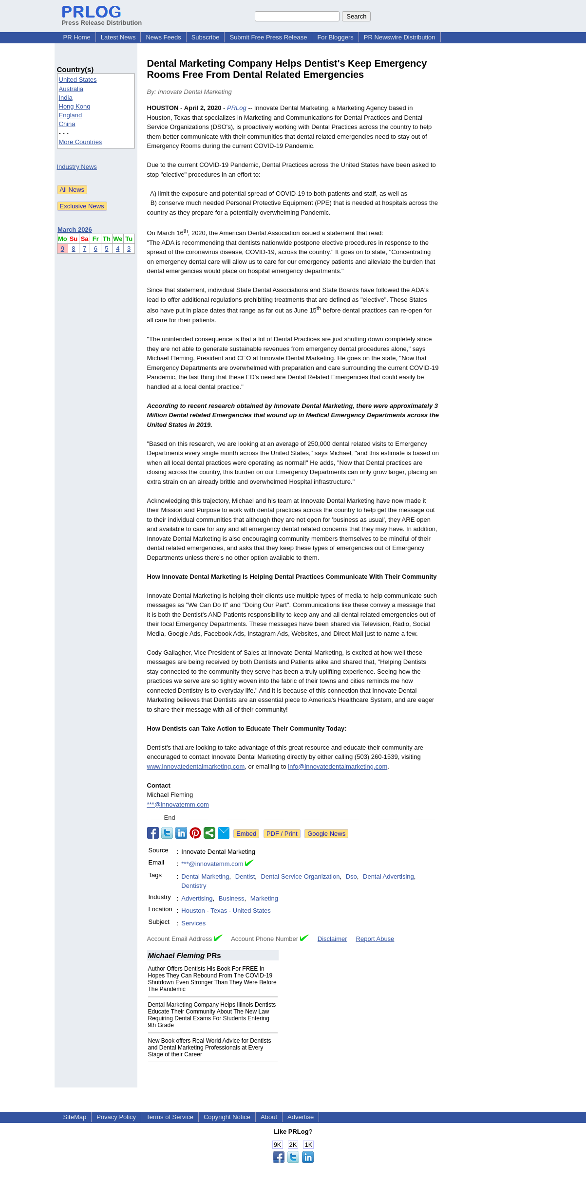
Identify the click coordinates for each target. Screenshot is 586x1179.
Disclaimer (332, 938)
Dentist (245, 876)
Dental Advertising (388, 876)
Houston (193, 910)
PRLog (236, 107)
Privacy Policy (116, 1117)
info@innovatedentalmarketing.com (337, 766)
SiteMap (75, 1117)
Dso (351, 876)
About (269, 1117)
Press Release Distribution (102, 19)
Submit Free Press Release (268, 37)
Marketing (264, 898)
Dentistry (193, 885)
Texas (218, 910)
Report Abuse (375, 938)
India (66, 97)
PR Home (77, 37)
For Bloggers (335, 37)
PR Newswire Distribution (399, 37)
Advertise (300, 1117)
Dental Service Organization (300, 876)
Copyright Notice (227, 1117)
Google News (326, 833)
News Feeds (163, 37)
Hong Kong (75, 106)
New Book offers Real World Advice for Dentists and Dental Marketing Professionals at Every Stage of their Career (209, 1047)
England (70, 115)
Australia (71, 88)
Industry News (77, 166)
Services (193, 923)
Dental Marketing (205, 876)
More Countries (80, 142)
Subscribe (205, 37)
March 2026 (74, 229)
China (67, 124)
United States (78, 79)
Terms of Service (169, 1117)
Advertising (196, 898)
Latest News (118, 37)
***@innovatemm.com (178, 804)
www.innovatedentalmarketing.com (196, 766)
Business (232, 898)
